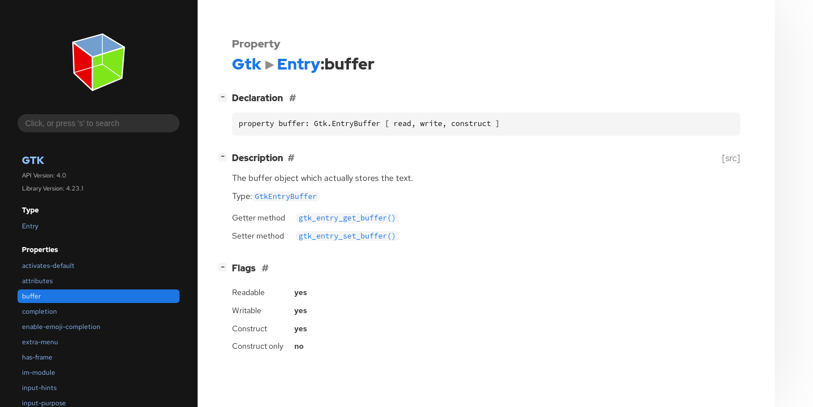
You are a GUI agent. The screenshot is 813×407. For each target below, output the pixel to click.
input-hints (39, 387)
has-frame (37, 357)
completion (39, 311)
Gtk (33, 160)
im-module (38, 372)
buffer (31, 296)
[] (224, 97)
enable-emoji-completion (61, 326)
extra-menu (40, 342)
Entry (30, 226)
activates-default (48, 265)
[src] (731, 158)
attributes (37, 280)
